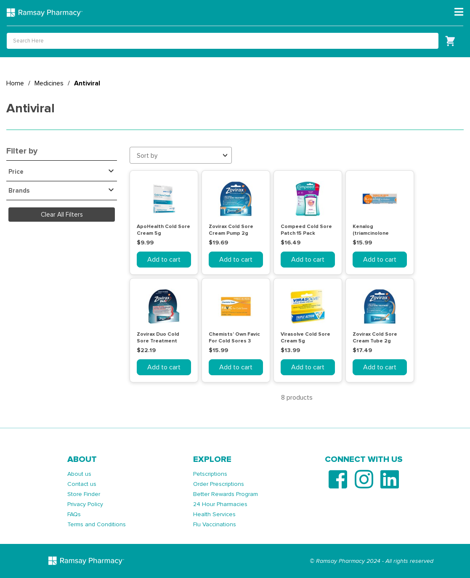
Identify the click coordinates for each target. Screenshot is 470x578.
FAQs (74, 514)
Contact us (81, 484)
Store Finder (83, 494)
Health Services (214, 514)
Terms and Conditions (96, 524)
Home (15, 83)
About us (79, 473)
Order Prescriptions (218, 484)
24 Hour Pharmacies (220, 504)
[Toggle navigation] (458, 12)
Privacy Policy (85, 504)
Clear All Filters (62, 214)
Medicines (49, 83)
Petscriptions (210, 473)
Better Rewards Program (225, 494)
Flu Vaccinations (214, 524)
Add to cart (164, 259)
